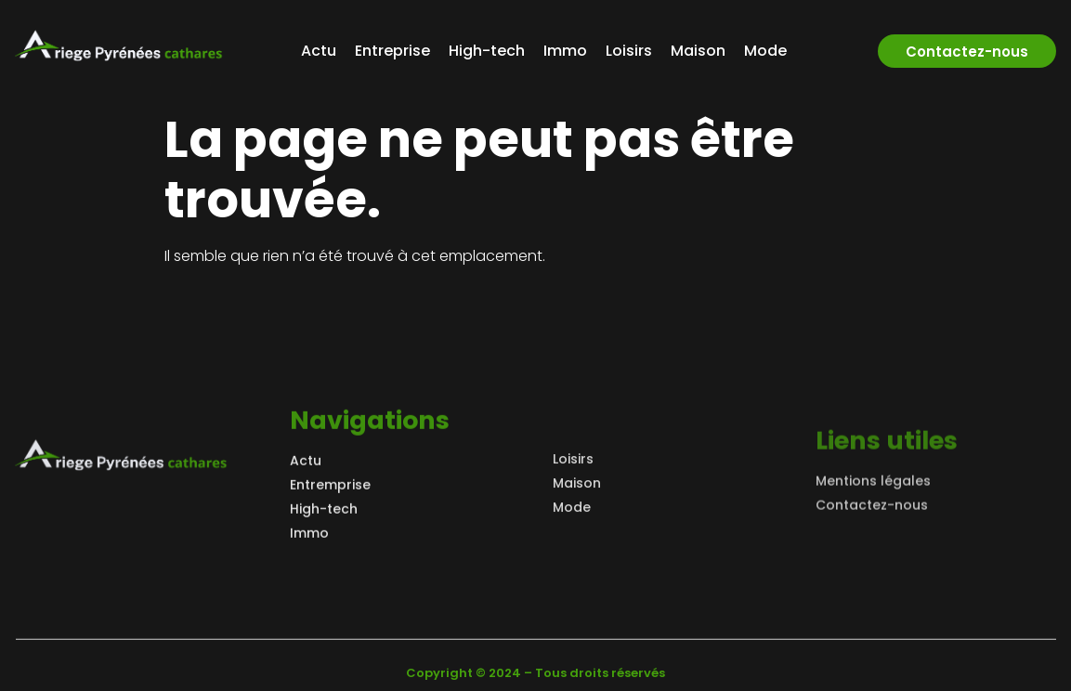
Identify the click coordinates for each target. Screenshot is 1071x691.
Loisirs (629, 50)
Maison (698, 50)
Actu (318, 50)
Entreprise (392, 50)
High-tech (487, 50)
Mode (765, 50)
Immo (565, 50)
